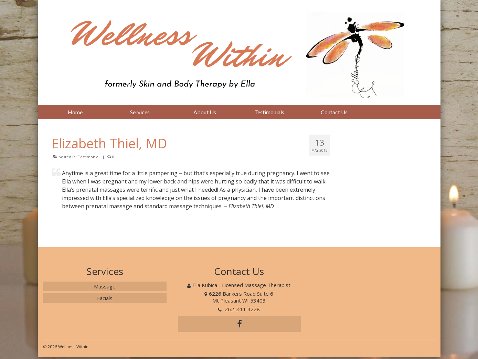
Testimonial (88, 156)
